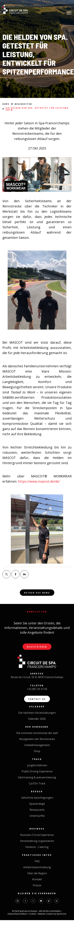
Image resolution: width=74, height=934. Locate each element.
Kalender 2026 (37, 719)
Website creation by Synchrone (52, 913)
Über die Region (37, 873)
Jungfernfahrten (37, 765)
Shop (37, 751)
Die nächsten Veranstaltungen (37, 713)
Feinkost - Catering (37, 847)
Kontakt (37, 879)
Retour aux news (37, 592)
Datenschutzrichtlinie (17, 913)
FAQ (37, 861)
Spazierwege (37, 803)
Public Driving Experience (37, 771)
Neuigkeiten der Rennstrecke (37, 739)
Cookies (33, 913)
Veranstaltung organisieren (37, 841)
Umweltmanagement (37, 745)
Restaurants (37, 810)
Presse (37, 885)
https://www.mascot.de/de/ (39, 481)
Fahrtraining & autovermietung (37, 777)
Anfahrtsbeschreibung (37, 867)
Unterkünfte (37, 816)
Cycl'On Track (37, 783)
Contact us (37, 699)
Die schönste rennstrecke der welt (37, 733)
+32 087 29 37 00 (37, 689)
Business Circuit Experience (37, 835)
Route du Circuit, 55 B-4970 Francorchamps (37, 677)
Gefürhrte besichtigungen (37, 797)
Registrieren (37, 646)
